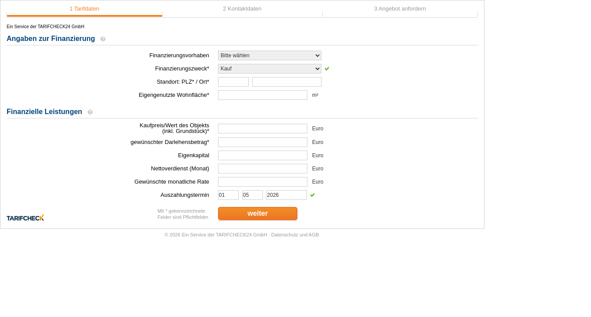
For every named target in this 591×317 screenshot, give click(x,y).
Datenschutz (284, 234)
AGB (314, 234)
